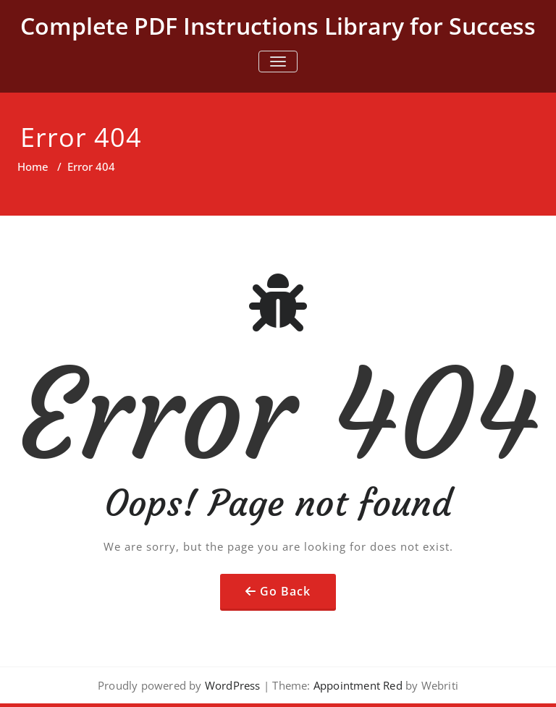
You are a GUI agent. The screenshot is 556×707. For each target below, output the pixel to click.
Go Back (285, 591)
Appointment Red (357, 685)
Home (33, 166)
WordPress (233, 685)
